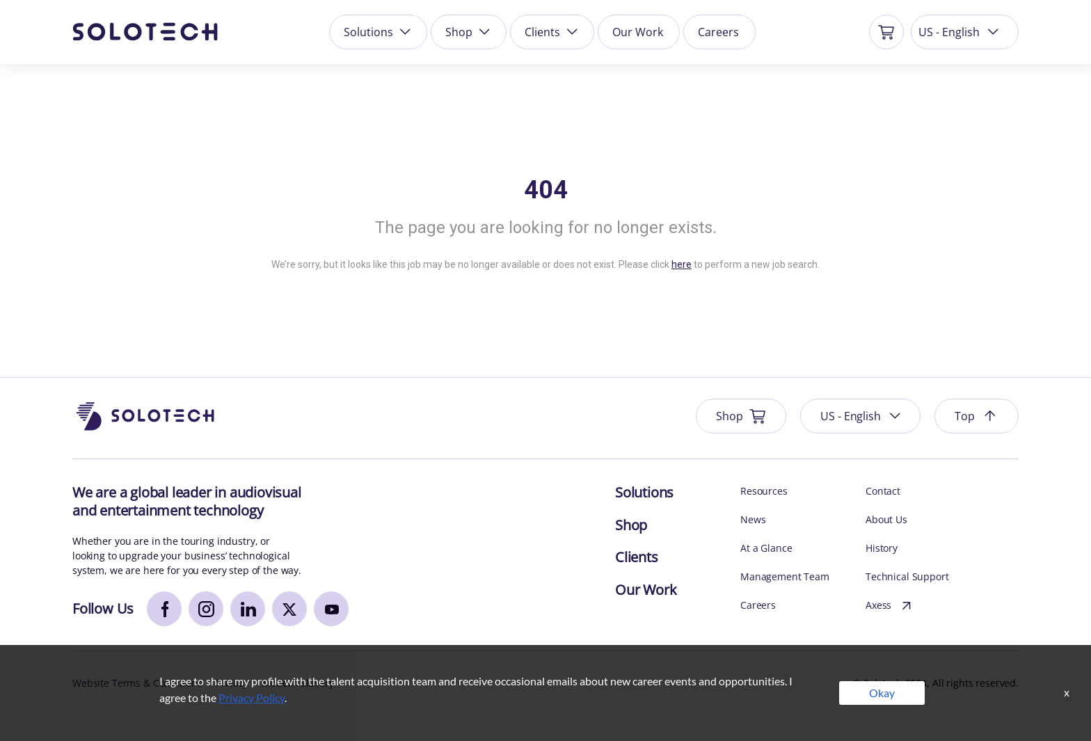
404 (546, 190)
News (752, 519)
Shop (469, 32)
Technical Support (907, 576)
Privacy (232, 683)
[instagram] (206, 608)
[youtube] (331, 608)
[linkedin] (247, 608)
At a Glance (766, 548)
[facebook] (164, 608)
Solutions (378, 32)
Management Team (784, 576)
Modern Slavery (297, 683)
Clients (552, 32)
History (882, 548)
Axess (890, 606)
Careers (718, 32)
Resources (764, 490)
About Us (886, 519)
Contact (883, 490)
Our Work (637, 32)
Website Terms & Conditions (137, 683)
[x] (289, 608)
